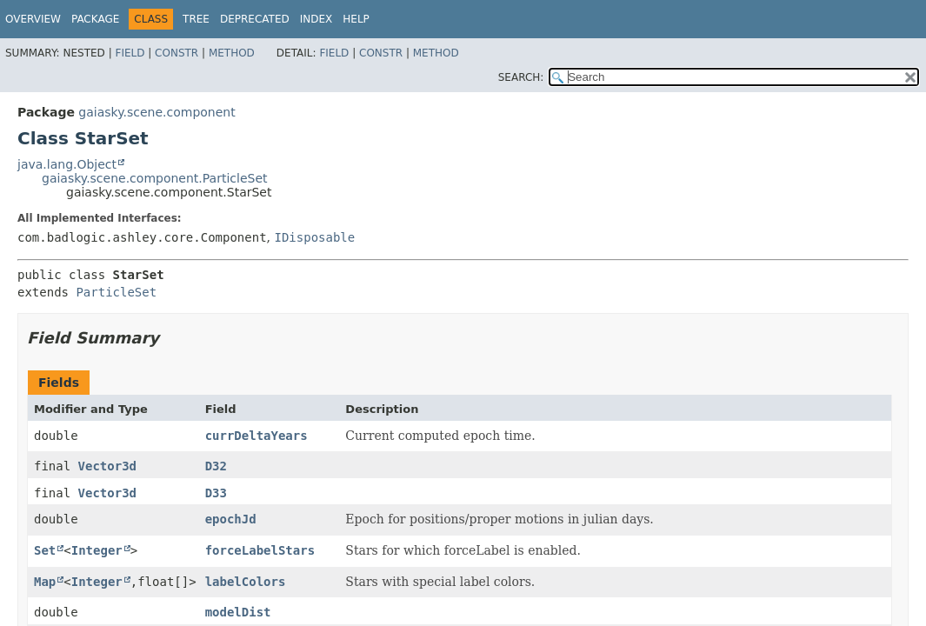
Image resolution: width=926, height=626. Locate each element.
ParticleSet (116, 292)
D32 (216, 466)
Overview (33, 19)
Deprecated (255, 19)
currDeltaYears (256, 436)
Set (45, 550)
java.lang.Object (67, 164)
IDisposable (314, 237)
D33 (216, 493)
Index (316, 19)
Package (95, 19)
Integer (97, 550)
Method (232, 53)
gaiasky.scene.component (156, 112)
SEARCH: (521, 77)
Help (356, 19)
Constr (176, 53)
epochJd (230, 519)
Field (129, 53)
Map (45, 582)
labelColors (245, 582)
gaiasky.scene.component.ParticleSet (155, 178)
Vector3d (107, 466)
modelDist (238, 612)
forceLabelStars (260, 550)
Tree (196, 19)
